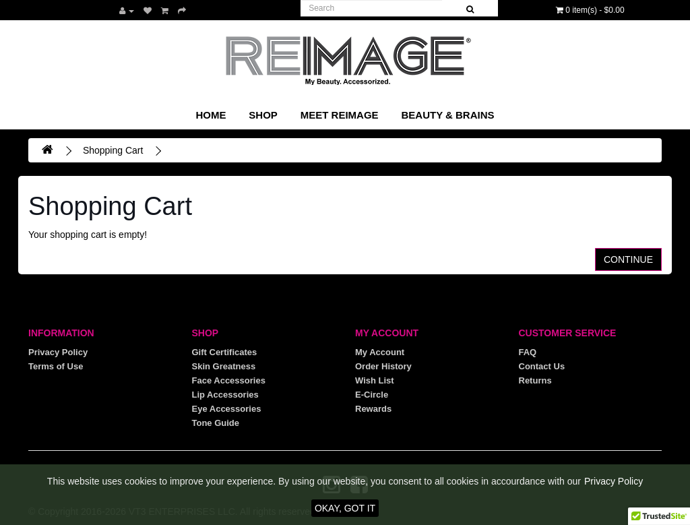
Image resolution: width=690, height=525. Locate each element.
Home (210, 115)
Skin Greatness (224, 366)
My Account (379, 352)
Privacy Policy (58, 352)
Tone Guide (216, 423)
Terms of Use (55, 366)
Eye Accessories (226, 409)
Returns (535, 380)
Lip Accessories (225, 395)
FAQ (528, 352)
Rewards (373, 409)
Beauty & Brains (447, 115)
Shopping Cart (113, 150)
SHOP (263, 115)
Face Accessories (228, 380)
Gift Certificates (224, 352)
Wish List (374, 380)
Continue (628, 259)
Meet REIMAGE (340, 115)
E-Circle (371, 395)
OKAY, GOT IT (345, 508)
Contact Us (542, 366)
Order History (383, 366)
